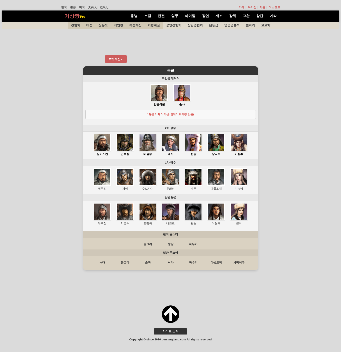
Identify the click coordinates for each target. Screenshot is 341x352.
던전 (161, 16)
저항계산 (154, 25)
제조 (219, 16)
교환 (246, 16)
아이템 (190, 16)
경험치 (75, 25)
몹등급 (213, 25)
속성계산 (135, 25)
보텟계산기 (116, 59)
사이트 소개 (171, 331)
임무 (174, 16)
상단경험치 (195, 25)
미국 (82, 7)
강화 (232, 16)
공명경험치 (173, 25)
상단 (259, 16)
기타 (273, 16)
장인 (205, 16)
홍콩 (73, 7)
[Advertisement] (170, 42)
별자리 (250, 25)
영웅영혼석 (232, 25)
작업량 (118, 25)
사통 (262, 7)
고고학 (265, 25)
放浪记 (104, 7)
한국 (64, 7)
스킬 (147, 16)
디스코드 (274, 7)
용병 (134, 16)
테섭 (89, 25)
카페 (241, 7)
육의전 (252, 7)
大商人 (92, 7)
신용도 (103, 25)
